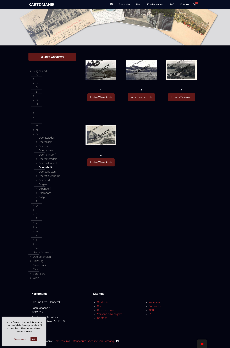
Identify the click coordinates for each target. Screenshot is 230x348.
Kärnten (37, 248)
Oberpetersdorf (48, 159)
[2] (141, 64)
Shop (100, 306)
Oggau (43, 184)
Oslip (42, 197)
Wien (36, 278)
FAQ (150, 314)
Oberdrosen (46, 150)
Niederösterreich (43, 252)
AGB (151, 310)
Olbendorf (45, 188)
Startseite (103, 302)
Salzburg (38, 261)
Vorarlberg (39, 273)
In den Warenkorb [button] (101, 97)
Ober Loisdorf (47, 137)
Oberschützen (47, 171)
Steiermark (39, 265)
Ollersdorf (45, 193)
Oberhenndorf (47, 154)
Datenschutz (156, 306)
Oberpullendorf (48, 163)
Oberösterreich (42, 256)
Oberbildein (46, 142)
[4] (101, 129)
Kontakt (102, 318)
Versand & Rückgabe (109, 314)
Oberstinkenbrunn (49, 176)
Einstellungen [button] (20, 339)
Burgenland (40, 71)
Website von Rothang (101, 341)
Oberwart (44, 180)
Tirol (35, 269)
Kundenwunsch (106, 310)
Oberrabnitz (46, 167)
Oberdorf (44, 146)
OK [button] (33, 339)
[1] (101, 64)
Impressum (155, 302)
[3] (181, 65)
